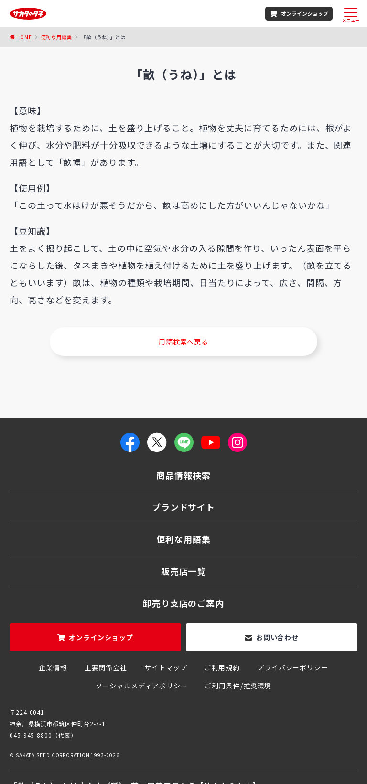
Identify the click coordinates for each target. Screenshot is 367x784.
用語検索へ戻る (183, 341)
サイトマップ (165, 667)
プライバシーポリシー (292, 667)
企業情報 (53, 667)
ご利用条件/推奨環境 (238, 685)
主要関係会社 (106, 667)
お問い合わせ (277, 637)
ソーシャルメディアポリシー (142, 685)
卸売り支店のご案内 (183, 603)
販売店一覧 (183, 571)
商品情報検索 (183, 475)
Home (24, 37)
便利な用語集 (56, 37)
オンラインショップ (304, 13)
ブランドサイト (183, 507)
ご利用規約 (222, 667)
